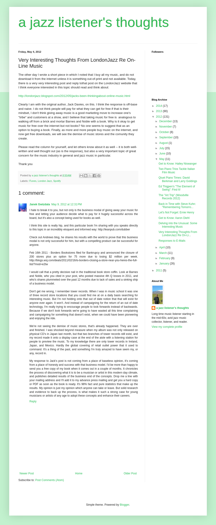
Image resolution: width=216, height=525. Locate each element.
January (164, 263)
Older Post (130, 473)
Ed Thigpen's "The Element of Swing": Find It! (177, 188)
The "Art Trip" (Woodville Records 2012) (173, 197)
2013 (159, 111)
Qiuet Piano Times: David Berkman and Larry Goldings (178, 179)
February (165, 258)
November (166, 126)
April (162, 247)
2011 (159, 270)
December (166, 121)
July (162, 148)
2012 (159, 116)
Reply (33, 401)
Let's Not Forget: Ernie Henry (176, 212)
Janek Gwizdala (39, 204)
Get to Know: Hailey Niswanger (178, 163)
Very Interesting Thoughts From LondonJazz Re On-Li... (178, 233)
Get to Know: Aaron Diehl (174, 218)
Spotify (57, 181)
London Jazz (45, 181)
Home (78, 473)
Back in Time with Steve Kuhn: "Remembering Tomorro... (177, 205)
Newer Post (27, 473)
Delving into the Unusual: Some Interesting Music (178, 225)
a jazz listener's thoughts (93, 22)
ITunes (33, 181)
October (164, 132)
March (163, 253)
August (164, 143)
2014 (159, 105)
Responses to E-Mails (172, 240)
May (162, 159)
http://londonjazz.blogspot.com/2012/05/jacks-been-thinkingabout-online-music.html (74, 96)
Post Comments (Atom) (49, 480)
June (162, 153)
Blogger (124, 504)
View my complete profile (167, 326)
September (166, 137)
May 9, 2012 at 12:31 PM (66, 204)
